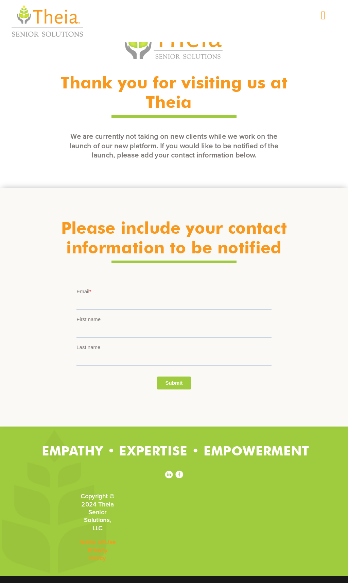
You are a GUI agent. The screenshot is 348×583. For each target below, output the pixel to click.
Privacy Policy (97, 554)
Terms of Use (97, 542)
